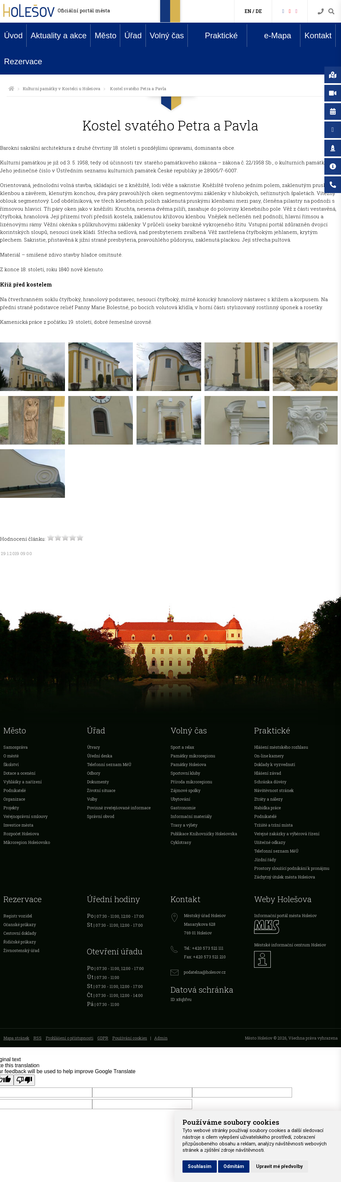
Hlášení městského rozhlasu (281, 747)
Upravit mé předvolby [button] (279, 1166)
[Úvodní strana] (11, 88)
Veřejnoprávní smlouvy (25, 816)
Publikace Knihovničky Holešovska (203, 833)
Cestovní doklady (19, 933)
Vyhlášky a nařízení (22, 781)
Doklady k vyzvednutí (274, 764)
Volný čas (167, 35)
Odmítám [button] (233, 1166)
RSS (37, 1038)
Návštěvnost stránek (274, 790)
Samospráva (15, 747)
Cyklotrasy (180, 842)
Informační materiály (191, 816)
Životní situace (101, 790)
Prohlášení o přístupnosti (69, 1038)
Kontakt (317, 35)
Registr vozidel (17, 915)
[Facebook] (283, 10)
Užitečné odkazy (269, 842)
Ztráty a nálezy (268, 799)
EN (247, 11)
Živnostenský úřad (21, 950)
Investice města (18, 825)
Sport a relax (182, 747)
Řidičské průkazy (19, 941)
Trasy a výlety (183, 825)
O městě (11, 755)
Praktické (216, 35)
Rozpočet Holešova (21, 833)
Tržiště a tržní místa (273, 825)
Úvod (13, 35)
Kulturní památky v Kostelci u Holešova (61, 88)
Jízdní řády (265, 859)
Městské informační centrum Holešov (290, 944)
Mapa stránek (16, 1038)
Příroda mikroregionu (191, 781)
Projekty (11, 807)
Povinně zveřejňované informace (119, 807)
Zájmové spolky (185, 790)
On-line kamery (269, 755)
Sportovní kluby (185, 773)
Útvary (93, 747)
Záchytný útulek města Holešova (284, 877)
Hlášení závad (267, 773)
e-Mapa (272, 36)
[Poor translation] (24, 1080)
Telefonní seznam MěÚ (109, 764)
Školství (11, 764)
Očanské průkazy (19, 924)
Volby (92, 799)
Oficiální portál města (84, 10)
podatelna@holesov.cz (205, 972)
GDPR (102, 1038)
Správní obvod (100, 816)
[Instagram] (296, 10)
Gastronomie (182, 807)
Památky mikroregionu (192, 755)
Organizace (14, 799)
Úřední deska (99, 755)
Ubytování (180, 799)
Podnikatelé (14, 790)
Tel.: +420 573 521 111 (203, 948)
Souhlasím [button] (199, 1166)
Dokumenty (98, 781)
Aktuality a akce (59, 35)
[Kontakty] (321, 11)
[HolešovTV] (289, 10)
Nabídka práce (267, 807)
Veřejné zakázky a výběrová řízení (286, 833)
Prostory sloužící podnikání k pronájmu (291, 868)
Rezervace (23, 61)
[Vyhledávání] (331, 11)
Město (105, 35)
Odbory (93, 773)
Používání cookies (129, 1038)
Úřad (133, 35)
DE (258, 11)
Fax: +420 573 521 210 (205, 956)
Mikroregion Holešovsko (26, 842)
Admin (161, 1038)
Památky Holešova (188, 764)
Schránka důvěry (270, 781)
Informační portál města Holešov (285, 915)
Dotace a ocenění (19, 773)
